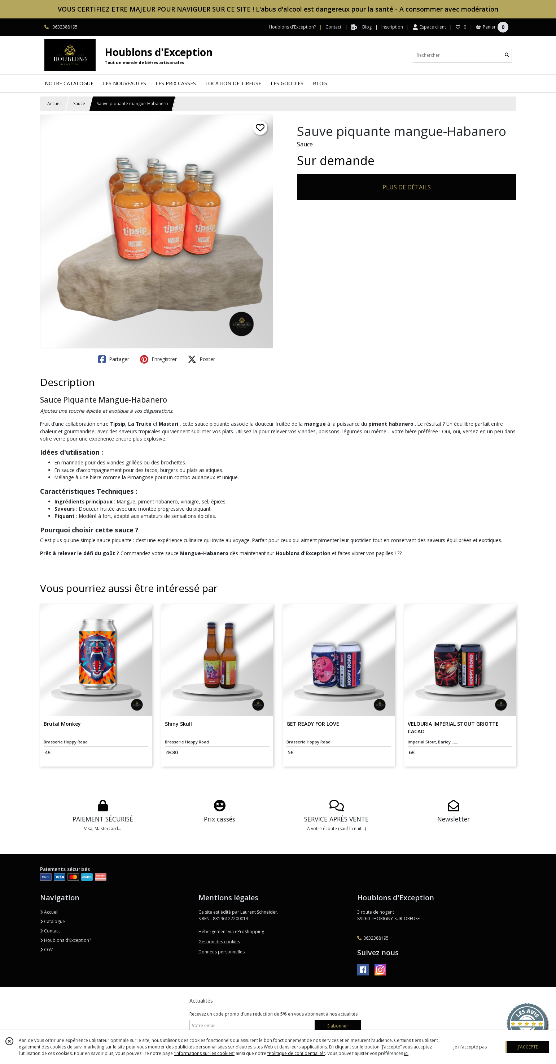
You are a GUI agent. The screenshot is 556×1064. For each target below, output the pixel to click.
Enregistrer (158, 359)
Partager (113, 359)
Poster (201, 359)
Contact (333, 27)
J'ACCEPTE (528, 1047)
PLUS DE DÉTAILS (406, 187)
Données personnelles (221, 952)
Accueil (54, 103)
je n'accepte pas (470, 1047)
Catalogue (52, 921)
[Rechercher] (507, 55)
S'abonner (337, 1026)
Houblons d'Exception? (65, 940)
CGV (46, 950)
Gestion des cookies (219, 942)
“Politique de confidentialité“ (296, 1053)
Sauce (79, 103)
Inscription (392, 27)
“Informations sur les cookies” (204, 1053)
